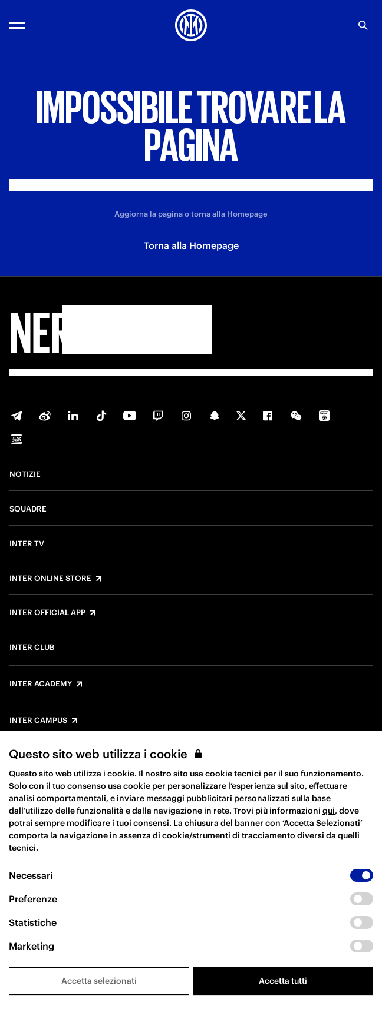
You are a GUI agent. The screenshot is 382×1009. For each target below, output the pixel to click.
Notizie (25, 474)
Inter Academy (40, 684)
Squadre (28, 509)
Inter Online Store (50, 578)
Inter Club (31, 647)
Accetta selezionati (99, 980)
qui (328, 810)
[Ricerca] (363, 25)
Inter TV (26, 544)
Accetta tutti (283, 980)
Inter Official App (47, 613)
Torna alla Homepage (191, 245)
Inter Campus (38, 720)
